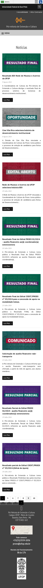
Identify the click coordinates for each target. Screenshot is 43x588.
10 (34, 498)
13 (15, 502)
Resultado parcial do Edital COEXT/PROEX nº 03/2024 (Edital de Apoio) (21, 466)
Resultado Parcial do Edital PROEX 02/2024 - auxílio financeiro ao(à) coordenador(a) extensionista (17, 411)
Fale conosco (21, 537)
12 (9, 502)
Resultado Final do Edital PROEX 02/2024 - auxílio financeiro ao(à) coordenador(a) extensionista (21, 242)
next (20, 502)
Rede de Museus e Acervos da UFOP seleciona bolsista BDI (18, 186)
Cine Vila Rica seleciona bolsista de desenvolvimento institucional (18, 131)
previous (1, 498)
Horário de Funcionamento (21, 550)
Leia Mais (6, 100)
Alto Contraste (36, 12)
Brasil (7, 2)
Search (39, 7)
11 (3, 502)
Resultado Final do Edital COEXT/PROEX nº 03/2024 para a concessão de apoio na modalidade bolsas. (21, 299)
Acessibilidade (22, 12)
